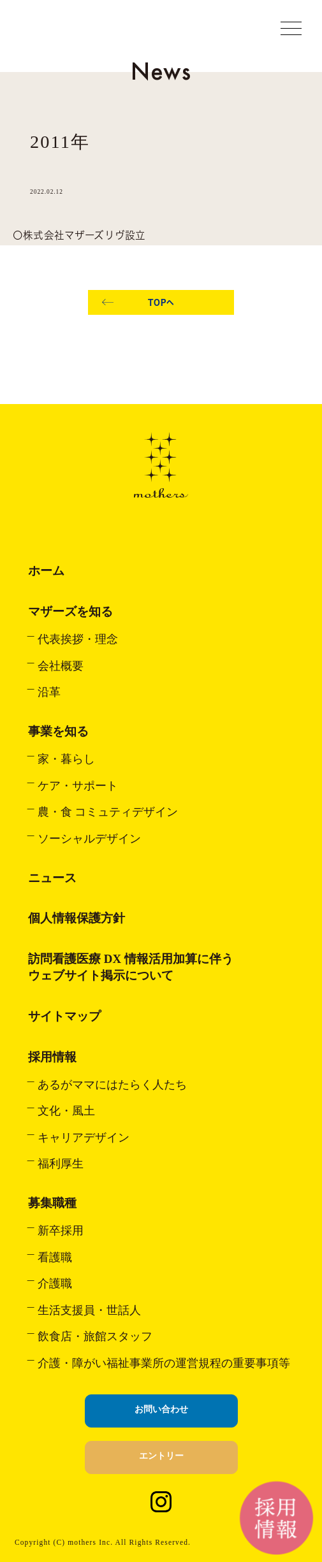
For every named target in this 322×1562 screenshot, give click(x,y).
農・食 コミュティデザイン (108, 812)
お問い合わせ (161, 1409)
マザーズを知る (70, 611)
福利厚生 (61, 1163)
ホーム (46, 570)
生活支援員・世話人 (89, 1310)
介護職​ (55, 1283)
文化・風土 (66, 1110)
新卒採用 (61, 1230)
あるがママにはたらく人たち (112, 1084)
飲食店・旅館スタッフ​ (95, 1336)
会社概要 (61, 666)
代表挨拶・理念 (78, 639)
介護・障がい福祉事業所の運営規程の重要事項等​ (164, 1363)
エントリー (161, 1456)
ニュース (52, 878)
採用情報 (52, 1057)
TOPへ (160, 302)
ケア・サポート (78, 785)
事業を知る (58, 731)
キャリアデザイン (83, 1137)
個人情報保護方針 (76, 918)
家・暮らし (66, 759)
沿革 (49, 692)
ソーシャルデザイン (89, 838)
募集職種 (52, 1203)
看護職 (55, 1257)
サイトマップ (64, 1016)
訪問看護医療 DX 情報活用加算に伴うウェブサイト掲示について (130, 967)
